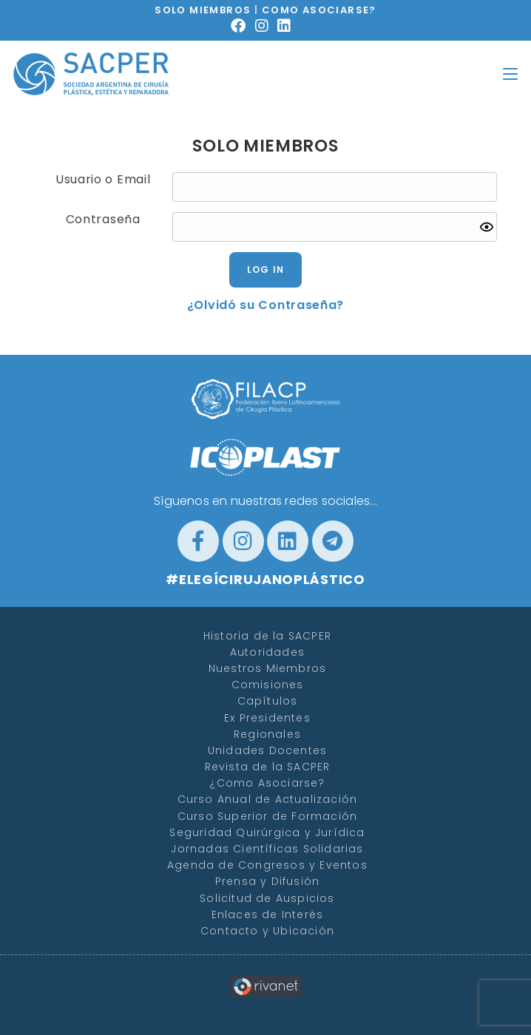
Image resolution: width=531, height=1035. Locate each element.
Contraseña (103, 220)
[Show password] (486, 227)
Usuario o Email (103, 180)
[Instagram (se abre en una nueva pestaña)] (266, 25)
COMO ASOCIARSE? (319, 10)
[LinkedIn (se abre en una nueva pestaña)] (288, 25)
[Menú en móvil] (510, 73)
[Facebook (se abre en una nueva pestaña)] (243, 25)
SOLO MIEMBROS (203, 10)
